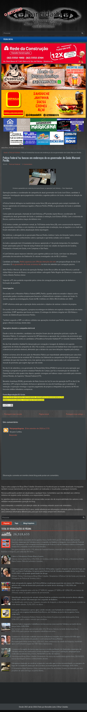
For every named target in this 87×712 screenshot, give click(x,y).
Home (6, 152)
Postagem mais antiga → (75, 414)
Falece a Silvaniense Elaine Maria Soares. (28, 556)
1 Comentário (27, 164)
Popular (7, 523)
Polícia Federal (14, 152)
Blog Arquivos (28, 523)
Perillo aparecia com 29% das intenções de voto (38, 262)
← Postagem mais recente (12, 414)
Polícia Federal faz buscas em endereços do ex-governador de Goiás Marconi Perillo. (41, 159)
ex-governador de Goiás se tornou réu (26, 264)
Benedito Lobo (50, 707)
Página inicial (8, 39)
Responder (13, 435)
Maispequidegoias (17, 428)
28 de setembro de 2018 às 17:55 (37, 428)
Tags (16, 523)
